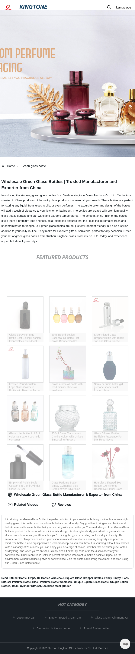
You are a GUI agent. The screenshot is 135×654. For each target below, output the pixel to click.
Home (11, 166)
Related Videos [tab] (23, 504)
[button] (99, 7)
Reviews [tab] (61, 504)
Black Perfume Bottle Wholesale (52, 581)
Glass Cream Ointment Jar (112, 617)
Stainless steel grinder (57, 585)
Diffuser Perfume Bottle (16, 581)
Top (125, 644)
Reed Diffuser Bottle (14, 578)
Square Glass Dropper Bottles (84, 578)
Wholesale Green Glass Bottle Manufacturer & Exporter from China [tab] (65, 494)
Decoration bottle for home (54, 628)
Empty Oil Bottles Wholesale (46, 578)
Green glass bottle (33, 166)
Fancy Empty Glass (116, 578)
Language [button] (123, 7)
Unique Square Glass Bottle (91, 581)
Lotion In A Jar (27, 617)
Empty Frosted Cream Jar (66, 617)
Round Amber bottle (97, 628)
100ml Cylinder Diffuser (26, 585)
